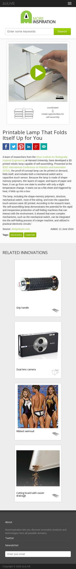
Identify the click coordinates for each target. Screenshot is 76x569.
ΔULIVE (9, 3)
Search (62, 31)
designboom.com (21, 229)
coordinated (52, 108)
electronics (16, 234)
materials (30, 234)
